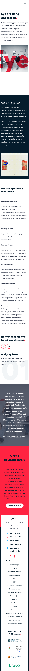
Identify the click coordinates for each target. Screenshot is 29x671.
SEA (14, 582)
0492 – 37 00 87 (15, 533)
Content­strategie (14, 575)
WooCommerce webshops (14, 613)
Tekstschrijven (14, 596)
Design (14, 599)
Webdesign (14, 603)
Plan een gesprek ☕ (14, 505)
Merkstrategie (14, 565)
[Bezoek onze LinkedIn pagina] (14, 555)
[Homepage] (7, 3)
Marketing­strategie (14, 572)
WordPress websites (14, 610)
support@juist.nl (15, 544)
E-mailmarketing (14, 589)
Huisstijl (14, 606)
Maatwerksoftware (14, 620)
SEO (14, 578)
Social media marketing (14, 585)
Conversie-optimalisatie (14, 592)
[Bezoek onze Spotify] (14, 557)
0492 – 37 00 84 (15, 537)
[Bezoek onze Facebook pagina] (10, 555)
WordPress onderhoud (14, 617)
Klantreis (14, 568)
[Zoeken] (20, 3)
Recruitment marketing (14, 623)
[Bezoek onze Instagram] (18, 555)
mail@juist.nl (14, 541)
